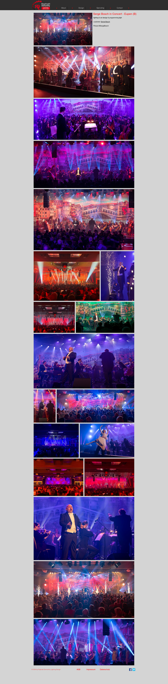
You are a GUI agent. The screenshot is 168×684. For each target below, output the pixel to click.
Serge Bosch (105, 22)
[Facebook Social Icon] (130, 669)
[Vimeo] (134, 669)
